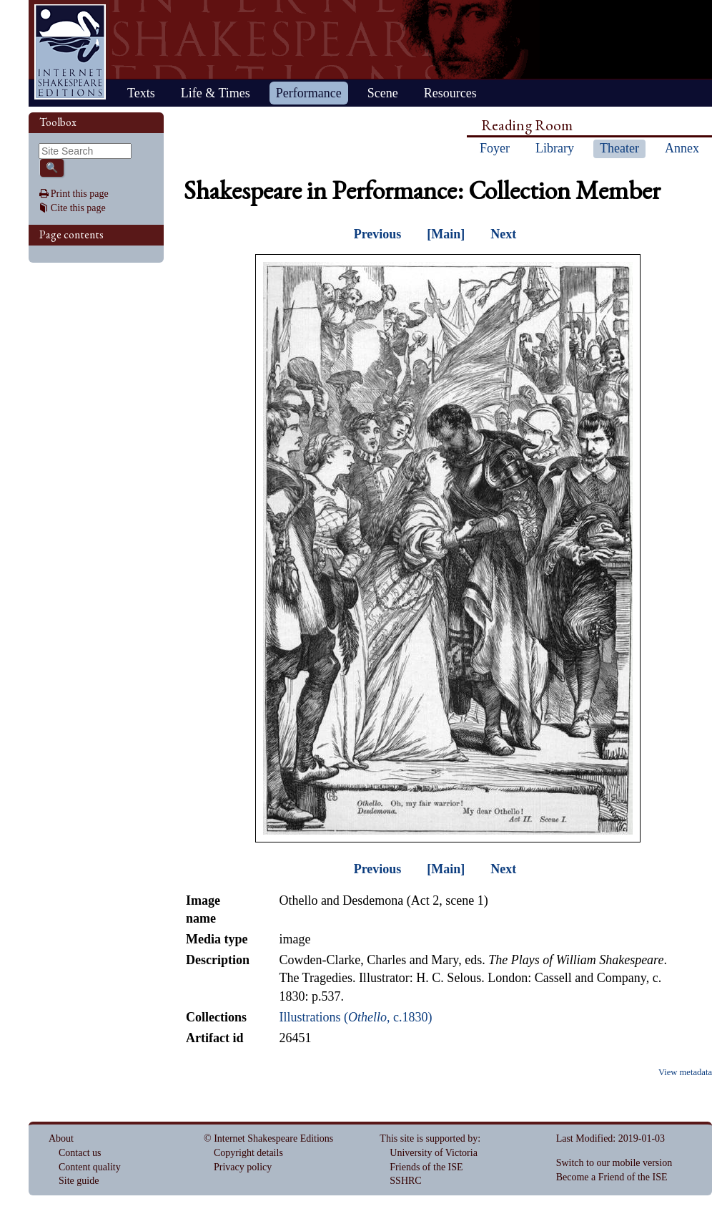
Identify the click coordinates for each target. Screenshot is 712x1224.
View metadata (685, 1072)
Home (70, 51)
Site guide (79, 1180)
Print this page (80, 193)
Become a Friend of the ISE (612, 1177)
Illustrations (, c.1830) (355, 1017)
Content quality (90, 1167)
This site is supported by (429, 1138)
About (61, 1138)
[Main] (446, 234)
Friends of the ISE (426, 1167)
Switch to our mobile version (614, 1162)
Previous (378, 234)
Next (503, 234)
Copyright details (248, 1152)
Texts (141, 93)
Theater (619, 148)
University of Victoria (434, 1152)
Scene (382, 93)
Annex (682, 148)
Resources (450, 93)
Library (554, 148)
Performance (309, 93)
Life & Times (215, 93)
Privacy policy (243, 1167)
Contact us (80, 1152)
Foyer (495, 148)
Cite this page (78, 208)
